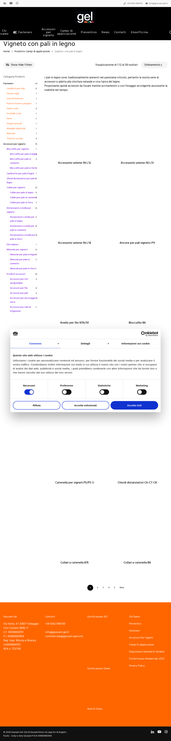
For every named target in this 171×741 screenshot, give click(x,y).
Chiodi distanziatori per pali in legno (21, 180)
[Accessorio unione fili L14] (74, 206)
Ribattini (11, 133)
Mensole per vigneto (17, 249)
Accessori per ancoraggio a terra (23, 300)
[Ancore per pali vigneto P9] (137, 206)
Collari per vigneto (16, 187)
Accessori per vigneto (14, 144)
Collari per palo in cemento (23, 197)
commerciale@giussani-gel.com (64, 636)
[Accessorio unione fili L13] (137, 126)
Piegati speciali (14, 123)
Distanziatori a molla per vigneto (19, 210)
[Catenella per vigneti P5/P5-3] (74, 446)
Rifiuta (37, 405)
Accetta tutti (134, 405)
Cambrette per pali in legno (20, 173)
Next (122, 587)
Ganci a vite (13, 108)
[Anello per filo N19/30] (74, 286)
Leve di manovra (15, 98)
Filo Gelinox (12, 244)
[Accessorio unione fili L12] (74, 126)
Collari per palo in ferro (21, 202)
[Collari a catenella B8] (137, 526)
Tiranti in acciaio (15, 138)
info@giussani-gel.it (57, 632)
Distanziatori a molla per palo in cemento (22, 228)
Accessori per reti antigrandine (19, 281)
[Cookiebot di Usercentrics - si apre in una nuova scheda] (143, 333)
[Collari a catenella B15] (74, 526)
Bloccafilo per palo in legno (23, 154)
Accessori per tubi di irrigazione (20, 309)
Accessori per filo (19, 288)
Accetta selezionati (85, 405)
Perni (9, 118)
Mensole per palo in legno (23, 254)
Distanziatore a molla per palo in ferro (22, 237)
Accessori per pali (19, 293)
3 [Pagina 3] (103, 587)
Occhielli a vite (14, 113)
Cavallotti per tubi (16, 88)
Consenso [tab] (35, 343)
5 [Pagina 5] (114, 587)
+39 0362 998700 (55, 624)
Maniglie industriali (16, 128)
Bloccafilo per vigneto (18, 149)
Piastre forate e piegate (19, 103)
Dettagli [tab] (85, 343)
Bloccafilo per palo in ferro (23, 168)
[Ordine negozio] (154, 65)
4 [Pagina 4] (108, 587)
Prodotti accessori (16, 274)
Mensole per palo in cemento (20, 261)
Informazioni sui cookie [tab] (136, 343)
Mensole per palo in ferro (23, 268)
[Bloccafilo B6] (137, 286)
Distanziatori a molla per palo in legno (22, 219)
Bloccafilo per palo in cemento (20, 161)
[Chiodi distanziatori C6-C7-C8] (137, 446)
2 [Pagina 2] (97, 587)
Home (6, 51)
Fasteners (8, 83)
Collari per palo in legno (21, 192)
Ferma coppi (13, 93)
